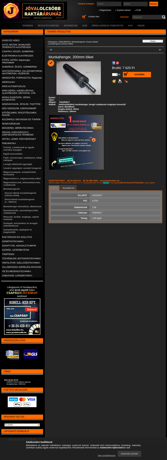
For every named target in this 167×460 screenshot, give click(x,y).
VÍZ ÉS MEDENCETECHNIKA (16, 271)
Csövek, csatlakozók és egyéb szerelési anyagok (18, 148)
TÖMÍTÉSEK (8, 254)
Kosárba (140, 74)
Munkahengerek (78, 42)
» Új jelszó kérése (123, 10)
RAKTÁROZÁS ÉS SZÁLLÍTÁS (17, 237)
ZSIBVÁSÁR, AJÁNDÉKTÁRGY (17, 275)
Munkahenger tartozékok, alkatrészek (22, 206)
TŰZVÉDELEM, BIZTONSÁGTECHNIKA (21, 258)
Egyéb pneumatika (12, 154)
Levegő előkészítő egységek (17, 164)
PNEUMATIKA (64, 42)
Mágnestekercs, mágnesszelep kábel (22, 178)
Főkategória (52, 42)
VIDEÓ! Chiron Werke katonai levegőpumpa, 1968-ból (19, 383)
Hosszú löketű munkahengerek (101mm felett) (73, 43)
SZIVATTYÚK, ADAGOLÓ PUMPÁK (19, 245)
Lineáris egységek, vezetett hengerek (22, 168)
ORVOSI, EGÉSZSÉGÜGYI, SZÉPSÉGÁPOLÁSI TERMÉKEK (18, 133)
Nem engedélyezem (107, 455)
